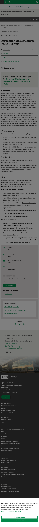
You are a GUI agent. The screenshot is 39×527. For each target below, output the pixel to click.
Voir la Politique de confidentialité (11, 512)
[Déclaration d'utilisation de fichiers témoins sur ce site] (19, 512)
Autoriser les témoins (19, 520)
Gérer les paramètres (19, 517)
